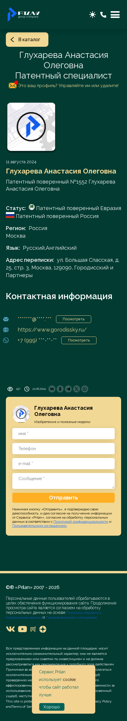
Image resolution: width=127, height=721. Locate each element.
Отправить (63, 497)
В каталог (25, 39)
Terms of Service (25, 707)
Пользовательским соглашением (39, 526)
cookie (69, 679)
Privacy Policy (101, 701)
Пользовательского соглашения (71, 617)
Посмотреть (73, 319)
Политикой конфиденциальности (80, 521)
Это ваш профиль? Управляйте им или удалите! (63, 84)
